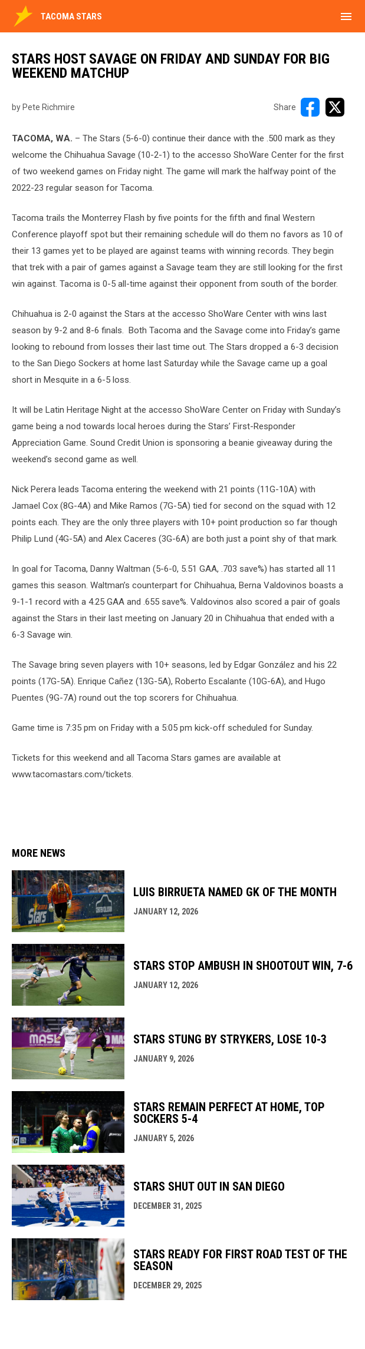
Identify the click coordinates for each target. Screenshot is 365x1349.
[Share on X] (334, 107)
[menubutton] (346, 16)
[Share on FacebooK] (310, 107)
